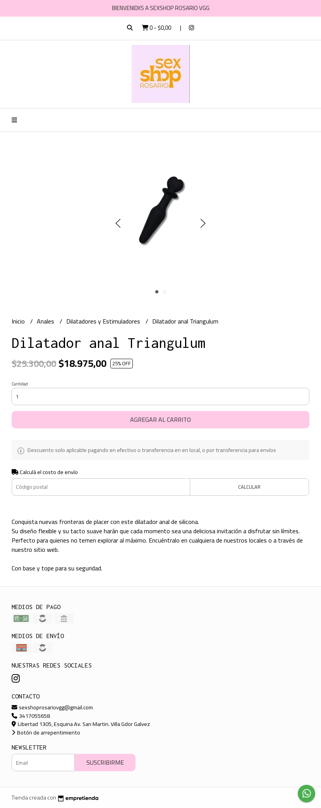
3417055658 (31, 715)
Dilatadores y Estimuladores (104, 321)
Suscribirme (105, 762)
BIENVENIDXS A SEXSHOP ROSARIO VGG (160, 8)
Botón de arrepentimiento (46, 732)
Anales (46, 321)
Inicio (19, 321)
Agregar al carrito (160, 419)
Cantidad (20, 384)
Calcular (249, 486)
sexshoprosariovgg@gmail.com (52, 707)
